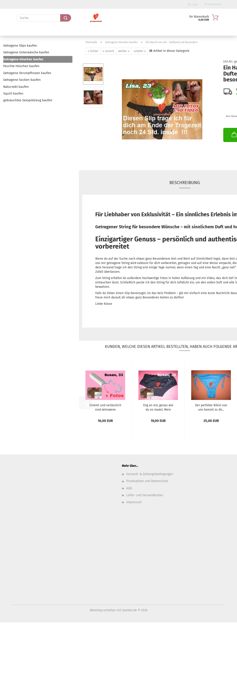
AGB (129, 488)
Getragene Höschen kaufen (23, 59)
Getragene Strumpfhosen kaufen (27, 73)
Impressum (134, 502)
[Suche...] (65, 18)
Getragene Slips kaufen (20, 45)
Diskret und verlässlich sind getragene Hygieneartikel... (105, 407)
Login (193, 4)
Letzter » (140, 51)
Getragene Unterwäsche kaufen (26, 52)
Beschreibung (184, 182)
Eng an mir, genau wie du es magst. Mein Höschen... (158, 407)
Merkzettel (213, 4)
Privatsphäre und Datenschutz (147, 481)
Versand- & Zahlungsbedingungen (149, 474)
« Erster (93, 51)
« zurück (108, 51)
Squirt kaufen (13, 93)
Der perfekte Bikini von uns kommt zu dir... (211, 407)
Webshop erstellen (103, 610)
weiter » (124, 51)
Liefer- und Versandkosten (144, 495)
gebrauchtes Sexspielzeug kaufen (27, 100)
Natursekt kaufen (16, 87)
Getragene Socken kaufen (22, 80)
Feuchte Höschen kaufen (21, 66)
